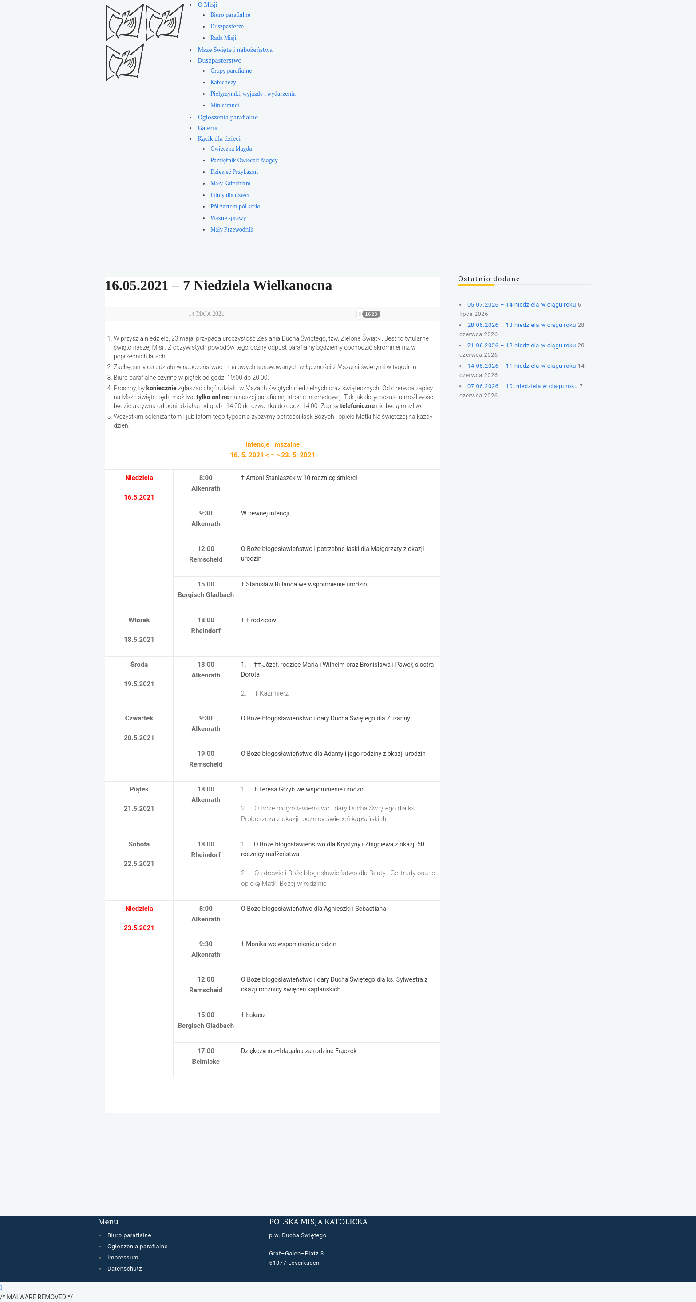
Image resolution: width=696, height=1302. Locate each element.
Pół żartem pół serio (235, 206)
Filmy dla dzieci (229, 195)
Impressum (122, 1257)
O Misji (208, 4)
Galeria (208, 127)
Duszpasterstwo (220, 60)
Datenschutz (124, 1268)
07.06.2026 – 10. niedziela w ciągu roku (522, 386)
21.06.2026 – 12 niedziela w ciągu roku (521, 345)
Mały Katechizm (230, 183)
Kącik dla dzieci (219, 138)
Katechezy (223, 82)
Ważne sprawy (228, 218)
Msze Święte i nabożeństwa (235, 49)
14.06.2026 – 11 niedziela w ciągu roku (521, 365)
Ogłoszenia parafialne (228, 117)
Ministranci (224, 105)
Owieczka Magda (231, 149)
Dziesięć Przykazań (234, 172)
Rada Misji (223, 38)
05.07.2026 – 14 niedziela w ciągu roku (521, 304)
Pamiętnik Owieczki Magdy (243, 160)
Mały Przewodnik (231, 229)
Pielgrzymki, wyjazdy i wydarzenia (253, 94)
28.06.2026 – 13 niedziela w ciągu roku (521, 325)
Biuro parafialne (230, 15)
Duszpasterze (227, 26)
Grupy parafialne (231, 71)
